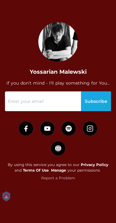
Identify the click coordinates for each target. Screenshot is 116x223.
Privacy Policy (94, 164)
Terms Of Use (36, 170)
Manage (58, 170)
